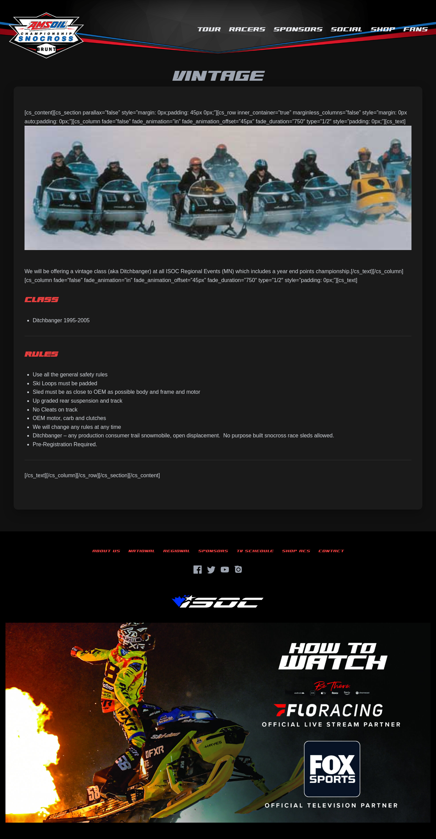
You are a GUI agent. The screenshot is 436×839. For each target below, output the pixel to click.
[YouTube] (225, 569)
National (141, 551)
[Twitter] (211, 569)
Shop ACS (296, 551)
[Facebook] (197, 569)
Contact (331, 551)
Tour (209, 29)
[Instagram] (238, 569)
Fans (415, 29)
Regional (176, 551)
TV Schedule (255, 551)
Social (346, 29)
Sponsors (298, 29)
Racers (247, 29)
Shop (383, 29)
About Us (106, 551)
